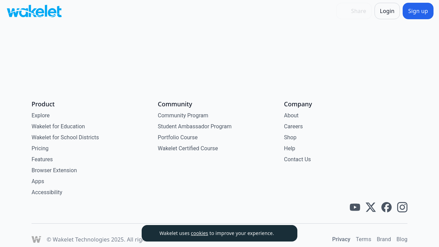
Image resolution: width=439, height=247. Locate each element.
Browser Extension (54, 170)
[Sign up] (418, 11)
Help (289, 148)
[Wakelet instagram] (402, 207)
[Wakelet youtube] (355, 207)
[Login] (387, 11)
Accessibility (47, 192)
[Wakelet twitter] (371, 207)
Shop (290, 137)
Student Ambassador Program (195, 126)
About (291, 115)
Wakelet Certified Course (188, 148)
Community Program (183, 115)
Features (42, 159)
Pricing (40, 148)
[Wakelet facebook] (386, 207)
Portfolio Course (178, 137)
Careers (293, 126)
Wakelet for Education (58, 126)
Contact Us (297, 159)
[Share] (354, 11)
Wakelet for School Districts (65, 137)
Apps (38, 181)
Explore (41, 115)
